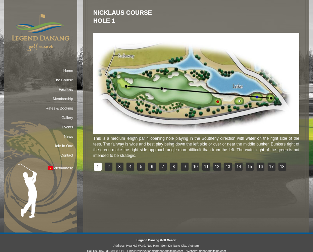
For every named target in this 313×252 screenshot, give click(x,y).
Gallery (67, 118)
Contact (66, 155)
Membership (63, 99)
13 (228, 166)
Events (67, 127)
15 (250, 166)
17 (271, 166)
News (68, 136)
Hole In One (63, 146)
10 (195, 166)
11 (206, 166)
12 (217, 166)
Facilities (66, 89)
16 (260, 166)
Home (68, 71)
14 (239, 166)
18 (282, 166)
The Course (63, 80)
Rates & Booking (59, 108)
